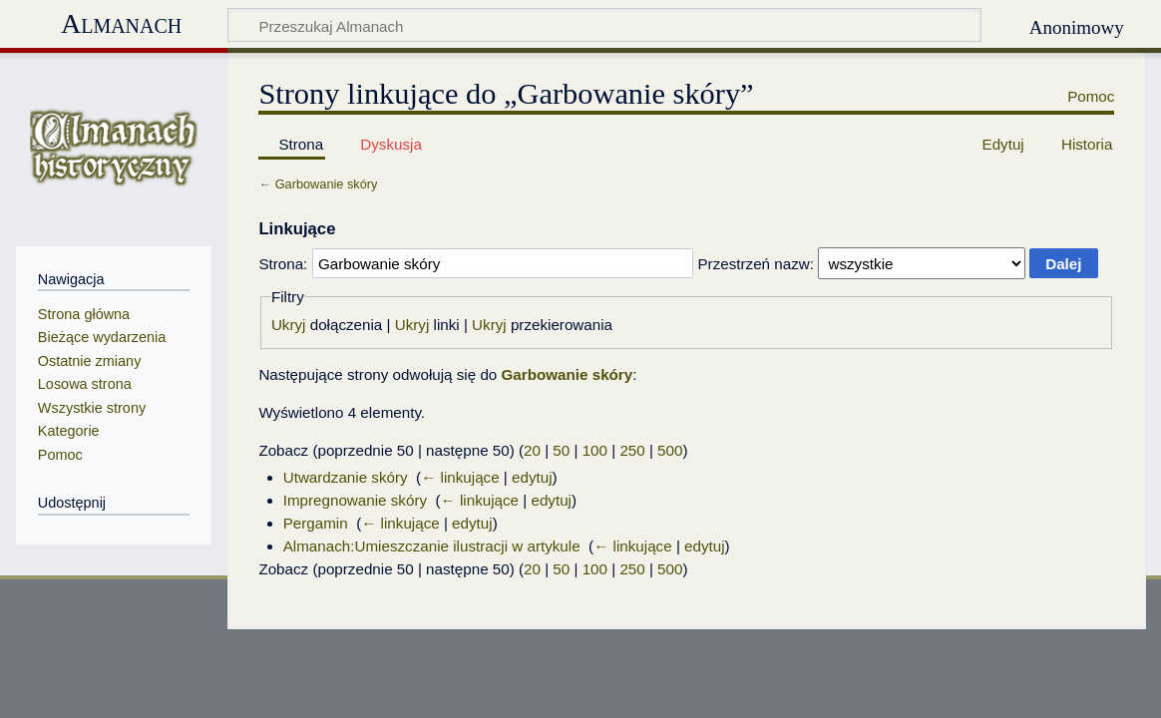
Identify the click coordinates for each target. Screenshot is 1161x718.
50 (561, 450)
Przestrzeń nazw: (755, 263)
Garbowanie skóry (326, 184)
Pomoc (1090, 96)
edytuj (532, 477)
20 (532, 450)
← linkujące (460, 477)
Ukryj (288, 324)
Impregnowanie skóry (355, 500)
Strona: (282, 263)
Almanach (121, 23)
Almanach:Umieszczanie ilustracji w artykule (431, 546)
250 (631, 450)
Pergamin (315, 523)
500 (669, 450)
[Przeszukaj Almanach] (604, 25)
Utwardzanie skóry (345, 477)
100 (594, 450)
